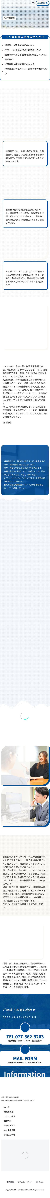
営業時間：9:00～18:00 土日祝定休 (25, 1040)
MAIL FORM (25, 1058)
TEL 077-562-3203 (25, 1036)
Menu (33, 3)
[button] (25, 1027)
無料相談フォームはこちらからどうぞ (25, 1062)
